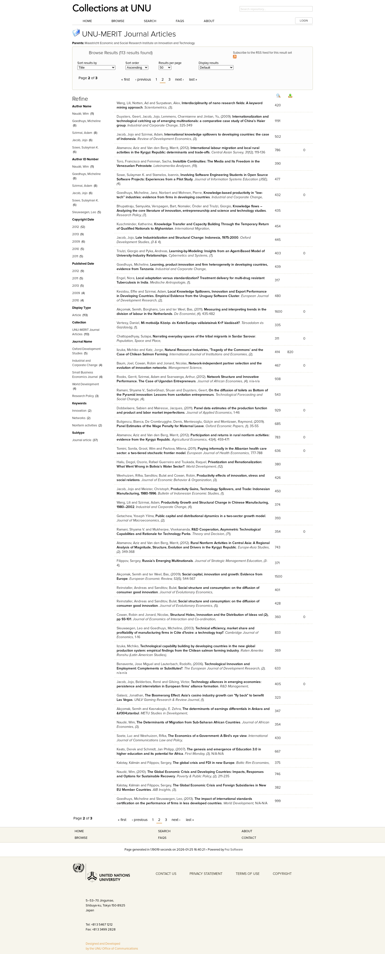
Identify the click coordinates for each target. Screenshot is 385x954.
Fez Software (234, 850)
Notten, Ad (140, 103)
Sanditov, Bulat (155, 475)
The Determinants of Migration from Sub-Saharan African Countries (188, 722)
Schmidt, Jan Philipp (159, 749)
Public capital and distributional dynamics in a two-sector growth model (210, 516)
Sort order (132, 63)
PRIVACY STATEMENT (206, 874)
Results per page (170, 63)
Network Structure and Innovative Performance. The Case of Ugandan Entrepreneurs (188, 379)
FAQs (180, 21)
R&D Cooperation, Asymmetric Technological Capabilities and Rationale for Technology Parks (189, 531)
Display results (209, 63)
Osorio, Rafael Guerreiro (155, 462)
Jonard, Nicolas (175, 363)
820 (290, 352)
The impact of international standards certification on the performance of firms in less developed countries (184, 801)
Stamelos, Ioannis (165, 175)
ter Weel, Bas (182, 309)
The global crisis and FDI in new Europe (203, 763)
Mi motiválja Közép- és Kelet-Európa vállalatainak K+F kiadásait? (190, 323)
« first (125, 79)
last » (193, 79)
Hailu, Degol (126, 462)
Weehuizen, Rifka (130, 475)
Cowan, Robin (145, 363)
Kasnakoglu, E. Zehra (165, 709)
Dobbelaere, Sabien (132, 408)
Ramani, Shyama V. (131, 390)
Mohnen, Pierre (190, 193)
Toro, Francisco (128, 161)
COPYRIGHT (282, 874)
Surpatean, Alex (168, 103)
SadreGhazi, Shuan (161, 390)
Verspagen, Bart (164, 206)
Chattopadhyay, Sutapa (134, 336)
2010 (75, 249)
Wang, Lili (124, 103)
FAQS (162, 838)
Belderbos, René (148, 682)
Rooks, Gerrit (127, 377)
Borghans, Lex (154, 309)
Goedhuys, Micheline (86, 121)
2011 (75, 256)
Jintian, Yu (211, 116)
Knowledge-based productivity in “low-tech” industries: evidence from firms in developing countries (190, 195)
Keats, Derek (126, 749)
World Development (85, 384)
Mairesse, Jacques (168, 408)
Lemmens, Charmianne (178, 116)
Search (150, 21)
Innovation (79, 411)
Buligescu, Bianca (130, 422)
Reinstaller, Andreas (132, 588)
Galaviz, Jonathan (130, 695)
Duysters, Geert (129, 116)
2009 (76, 242)
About (209, 21)
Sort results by (87, 63)
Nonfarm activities (84, 425)
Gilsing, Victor (179, 682)
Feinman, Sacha (159, 161)
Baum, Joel (125, 363)
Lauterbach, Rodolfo (176, 664)
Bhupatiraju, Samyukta (133, 206)
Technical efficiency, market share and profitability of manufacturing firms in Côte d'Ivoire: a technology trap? (185, 630)
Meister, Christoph (155, 489)
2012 (75, 227)
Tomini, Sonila (127, 448)
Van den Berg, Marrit (162, 148)
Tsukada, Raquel (193, 462)
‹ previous (143, 79)
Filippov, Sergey (128, 561)
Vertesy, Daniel (128, 323)
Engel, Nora (125, 278)
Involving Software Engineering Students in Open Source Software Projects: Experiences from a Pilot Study (192, 177)
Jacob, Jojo (79, 140)
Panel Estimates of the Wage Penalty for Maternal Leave (160, 426)
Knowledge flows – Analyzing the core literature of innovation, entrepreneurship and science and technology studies (191, 208)
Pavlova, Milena (174, 448)
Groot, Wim (147, 448)
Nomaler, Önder (190, 206)
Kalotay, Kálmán (128, 763)
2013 (75, 234)
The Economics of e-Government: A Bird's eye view (207, 736)
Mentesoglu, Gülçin (198, 422)
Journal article (81, 440)
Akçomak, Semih (129, 309)
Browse (117, 21)
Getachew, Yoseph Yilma (135, 516)
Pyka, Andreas (156, 251)
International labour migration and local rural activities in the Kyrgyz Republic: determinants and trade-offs (188, 150)
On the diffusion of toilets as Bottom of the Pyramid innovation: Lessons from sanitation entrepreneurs (192, 392)
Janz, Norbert (160, 193)
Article (76, 315)
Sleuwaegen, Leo (84, 212)
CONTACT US (166, 874)
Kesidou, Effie (127, 291)
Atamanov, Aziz (128, 148)
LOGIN (304, 20)
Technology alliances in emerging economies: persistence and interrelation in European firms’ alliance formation (189, 684)
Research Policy (83, 396)
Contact (249, 838)
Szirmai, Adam (82, 133)
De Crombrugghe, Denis (163, 422)
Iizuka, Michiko (127, 350)
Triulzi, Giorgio (220, 206)
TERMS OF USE (248, 874)
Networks (78, 418)
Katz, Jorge (154, 350)
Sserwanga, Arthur (181, 377)
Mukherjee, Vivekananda (171, 529)
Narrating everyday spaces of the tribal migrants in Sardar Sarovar (204, 336)
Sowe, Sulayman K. (85, 147)
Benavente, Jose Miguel (135, 664)
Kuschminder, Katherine (134, 224)
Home (87, 21)
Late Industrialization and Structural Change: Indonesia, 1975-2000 (187, 237)
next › (179, 79)
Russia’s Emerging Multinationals (167, 561)
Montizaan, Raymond (236, 422)
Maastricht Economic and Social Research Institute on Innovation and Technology (140, 43)
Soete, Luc (125, 736)
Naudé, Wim (80, 114)
